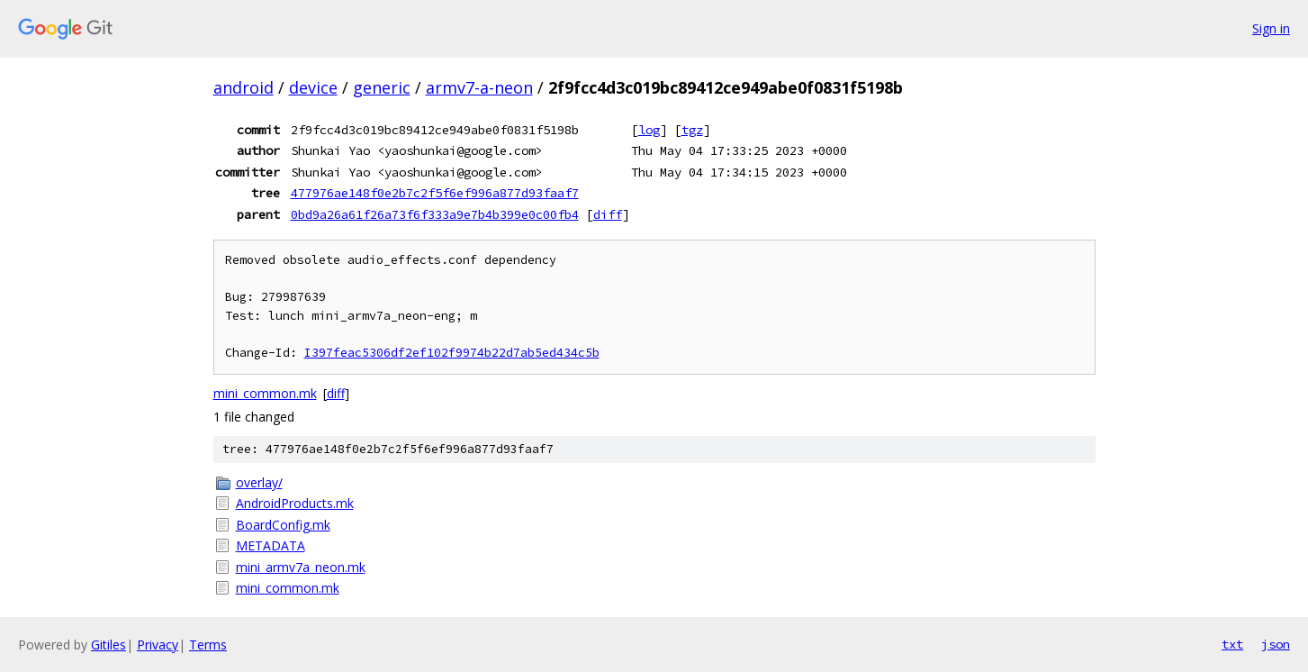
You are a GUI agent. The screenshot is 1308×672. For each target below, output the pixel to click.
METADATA (270, 545)
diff (607, 214)
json (1275, 644)
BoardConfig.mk (283, 524)
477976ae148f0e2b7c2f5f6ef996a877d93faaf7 (435, 193)
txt (1232, 644)
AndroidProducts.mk (295, 503)
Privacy (157, 644)
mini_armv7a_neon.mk (300, 567)
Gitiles (108, 644)
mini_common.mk (265, 393)
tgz (692, 130)
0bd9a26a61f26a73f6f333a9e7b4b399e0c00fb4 (435, 214)
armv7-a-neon (479, 87)
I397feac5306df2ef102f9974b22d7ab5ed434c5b (452, 352)
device (313, 87)
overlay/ (259, 482)
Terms (208, 644)
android (243, 87)
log (649, 130)
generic (381, 87)
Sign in (1271, 28)
